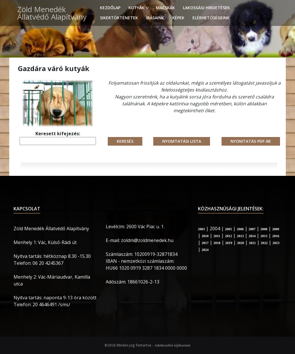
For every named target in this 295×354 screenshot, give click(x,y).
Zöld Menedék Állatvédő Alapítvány (52, 12)
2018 (216, 243)
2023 (276, 243)
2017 (205, 243)
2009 (275, 229)
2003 (201, 229)
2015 (263, 236)
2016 (275, 236)
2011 (216, 236)
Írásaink (155, 17)
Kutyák (136, 7)
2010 (205, 236)
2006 (240, 229)
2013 (240, 236)
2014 (252, 236)
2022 (264, 243)
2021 (252, 243)
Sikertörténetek (119, 17)
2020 (240, 243)
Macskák (165, 7)
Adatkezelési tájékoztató (172, 345)
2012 (228, 236)
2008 (263, 229)
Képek (178, 17)
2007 (252, 229)
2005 (228, 229)
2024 (205, 250)
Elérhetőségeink (211, 17)
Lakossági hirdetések (206, 7)
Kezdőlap (110, 7)
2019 (228, 243)
